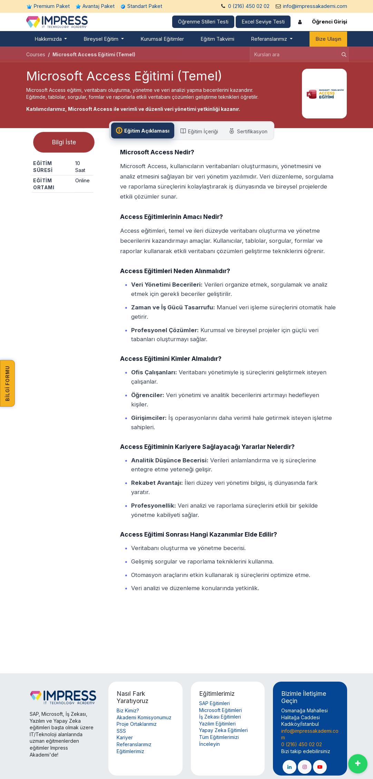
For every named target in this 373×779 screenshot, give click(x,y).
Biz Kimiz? (128, 710)
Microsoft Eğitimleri (220, 710)
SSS (121, 731)
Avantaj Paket (98, 6)
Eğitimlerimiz (130, 751)
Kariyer (125, 737)
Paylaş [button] (62, 206)
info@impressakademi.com (315, 6)
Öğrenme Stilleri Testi (203, 22)
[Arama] (342, 54)
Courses (35, 54)
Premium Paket (51, 6)
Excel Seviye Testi (263, 22)
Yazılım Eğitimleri (217, 724)
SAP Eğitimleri (214, 703)
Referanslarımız (134, 744)
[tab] (143, 131)
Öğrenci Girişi (329, 22)
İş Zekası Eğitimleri (220, 717)
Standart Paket (144, 6)
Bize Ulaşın (328, 39)
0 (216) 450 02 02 (248, 6)
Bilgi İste (64, 143)
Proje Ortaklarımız (137, 724)
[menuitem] (51, 39)
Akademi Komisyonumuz (144, 717)
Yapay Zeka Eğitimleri (223, 730)
